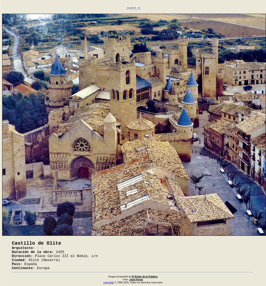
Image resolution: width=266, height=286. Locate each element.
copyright (108, 282)
